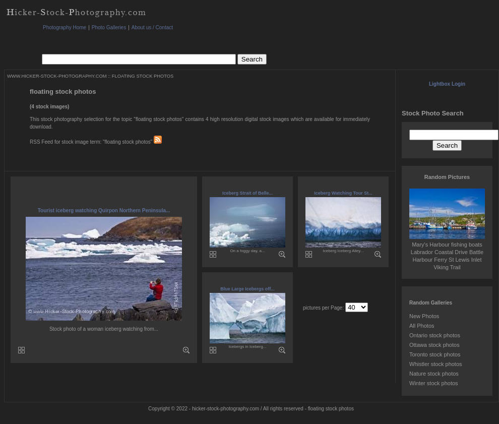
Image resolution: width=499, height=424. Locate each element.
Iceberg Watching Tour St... (343, 193)
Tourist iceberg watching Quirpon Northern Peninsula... (104, 210)
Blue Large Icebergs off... (247, 288)
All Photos (421, 326)
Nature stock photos (434, 374)
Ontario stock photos (434, 335)
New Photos (424, 316)
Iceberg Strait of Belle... (247, 193)
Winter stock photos (433, 383)
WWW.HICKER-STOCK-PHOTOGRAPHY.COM (56, 76)
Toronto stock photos (435, 354)
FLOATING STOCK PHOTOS (142, 76)
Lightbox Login (447, 84)
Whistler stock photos (435, 364)
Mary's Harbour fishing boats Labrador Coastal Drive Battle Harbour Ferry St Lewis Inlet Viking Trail (447, 252)
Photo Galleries (109, 27)
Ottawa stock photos (434, 345)
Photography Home (64, 27)
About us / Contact (152, 27)
